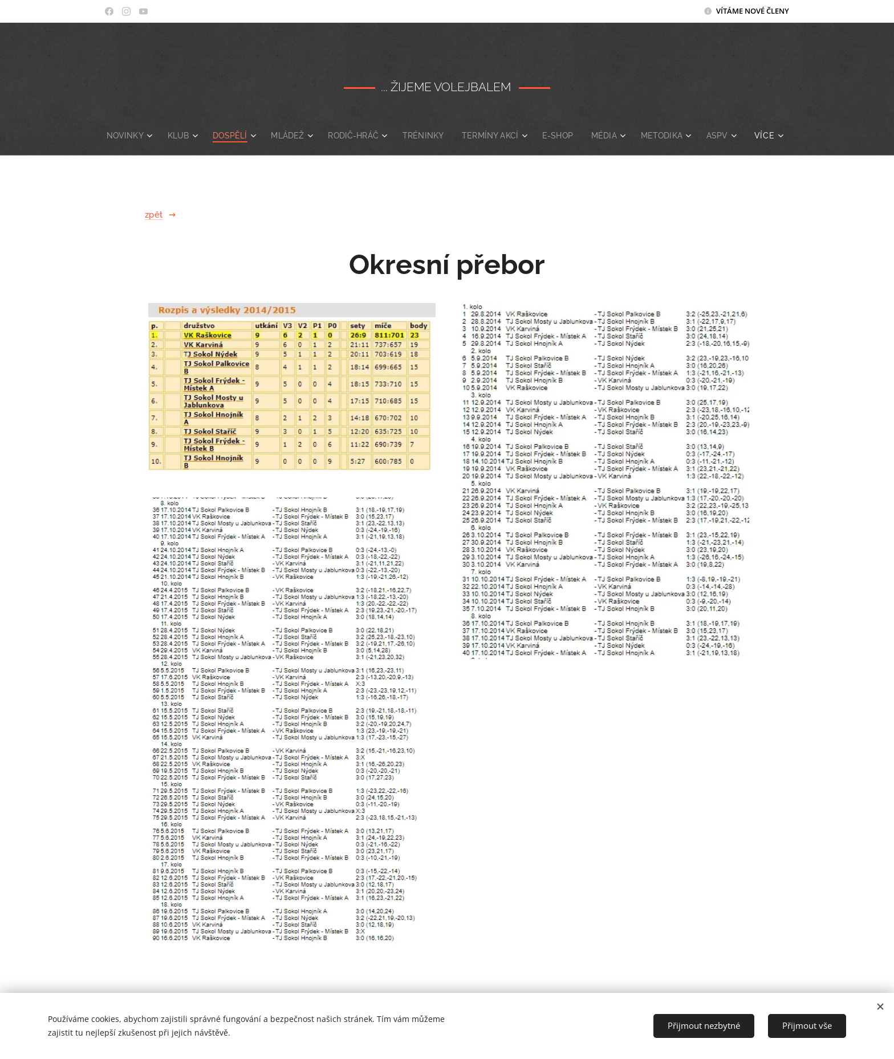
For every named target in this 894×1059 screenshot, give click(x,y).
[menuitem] (145, 135)
